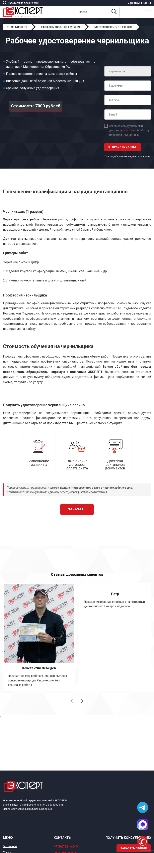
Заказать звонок (134, 848)
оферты (128, 130)
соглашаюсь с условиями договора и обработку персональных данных (129, 130)
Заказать (77, 509)
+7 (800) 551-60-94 (138, 3)
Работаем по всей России (23, 2)
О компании (10, 846)
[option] (39, 637)
